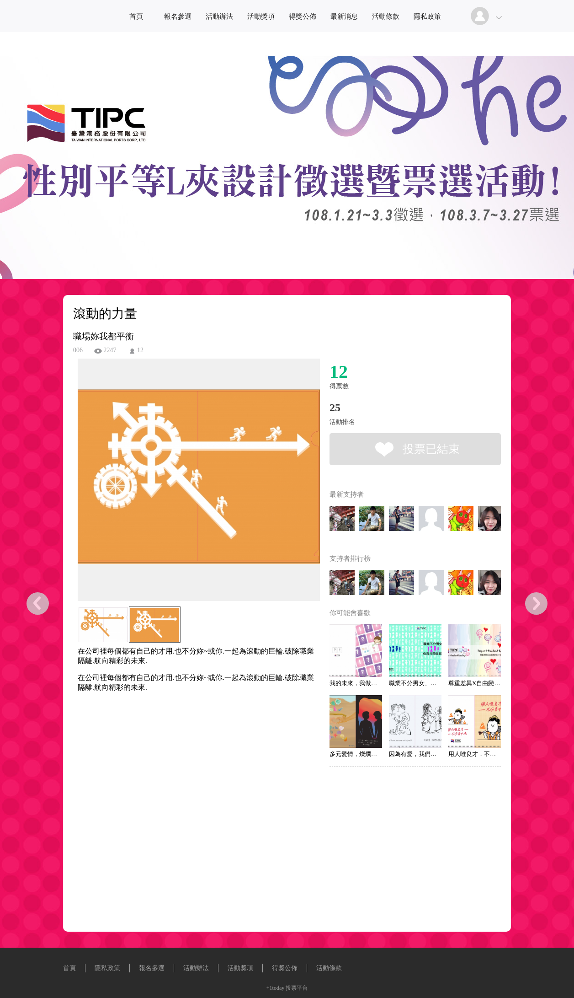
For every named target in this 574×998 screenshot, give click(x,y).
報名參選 (177, 16)
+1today (275, 988)
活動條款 (385, 16)
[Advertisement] (185, 749)
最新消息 (344, 16)
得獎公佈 (302, 16)
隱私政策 (427, 16)
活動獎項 (261, 16)
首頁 (136, 16)
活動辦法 (219, 16)
